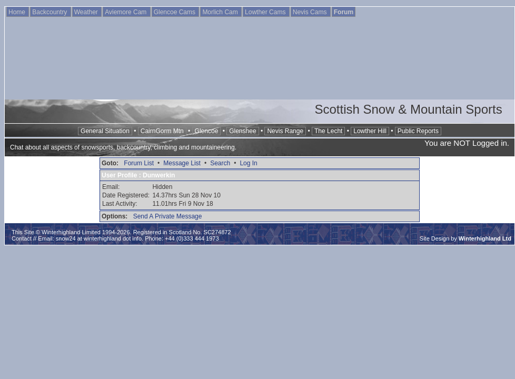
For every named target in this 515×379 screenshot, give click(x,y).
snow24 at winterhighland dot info (99, 238)
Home (17, 12)
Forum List (139, 163)
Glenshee (242, 131)
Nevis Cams (311, 12)
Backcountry (50, 12)
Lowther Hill (370, 131)
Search (220, 163)
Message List (182, 163)
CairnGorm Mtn (162, 131)
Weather (87, 12)
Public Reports (418, 131)
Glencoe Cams (175, 12)
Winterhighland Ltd (485, 238)
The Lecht (328, 131)
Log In (248, 163)
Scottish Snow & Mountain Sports (408, 109)
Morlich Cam (221, 12)
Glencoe (207, 131)
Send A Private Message (167, 216)
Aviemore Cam (126, 12)
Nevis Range (285, 131)
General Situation (105, 131)
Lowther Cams (266, 12)
